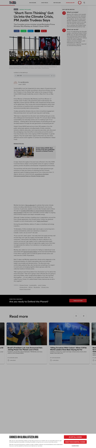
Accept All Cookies (75, 437)
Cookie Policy (75, 445)
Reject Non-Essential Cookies (75, 442)
